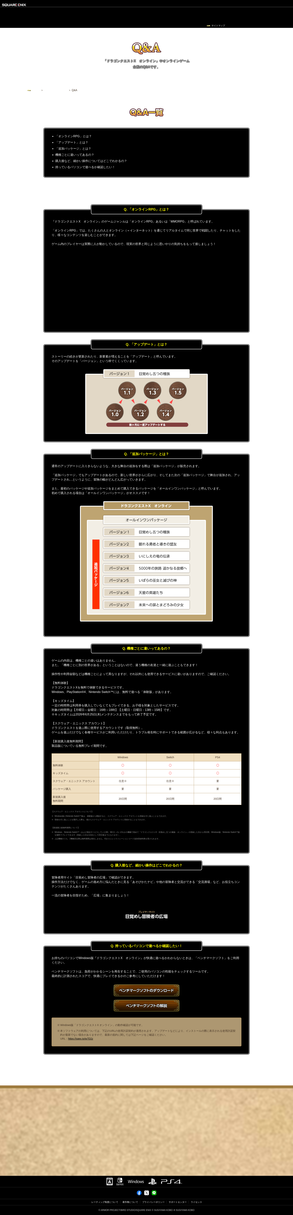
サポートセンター (178, 1202)
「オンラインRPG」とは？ (73, 136)
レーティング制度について (104, 1202)
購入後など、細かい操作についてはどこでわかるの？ (91, 160)
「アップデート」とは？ (71, 142)
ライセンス (196, 1202)
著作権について (130, 1202)
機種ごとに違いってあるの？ (74, 154)
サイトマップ (218, 25)
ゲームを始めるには (56, 90)
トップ (36, 90)
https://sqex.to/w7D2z (80, 1038)
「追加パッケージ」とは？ (73, 148)
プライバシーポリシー (153, 1202)
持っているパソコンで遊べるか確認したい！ (85, 167)
